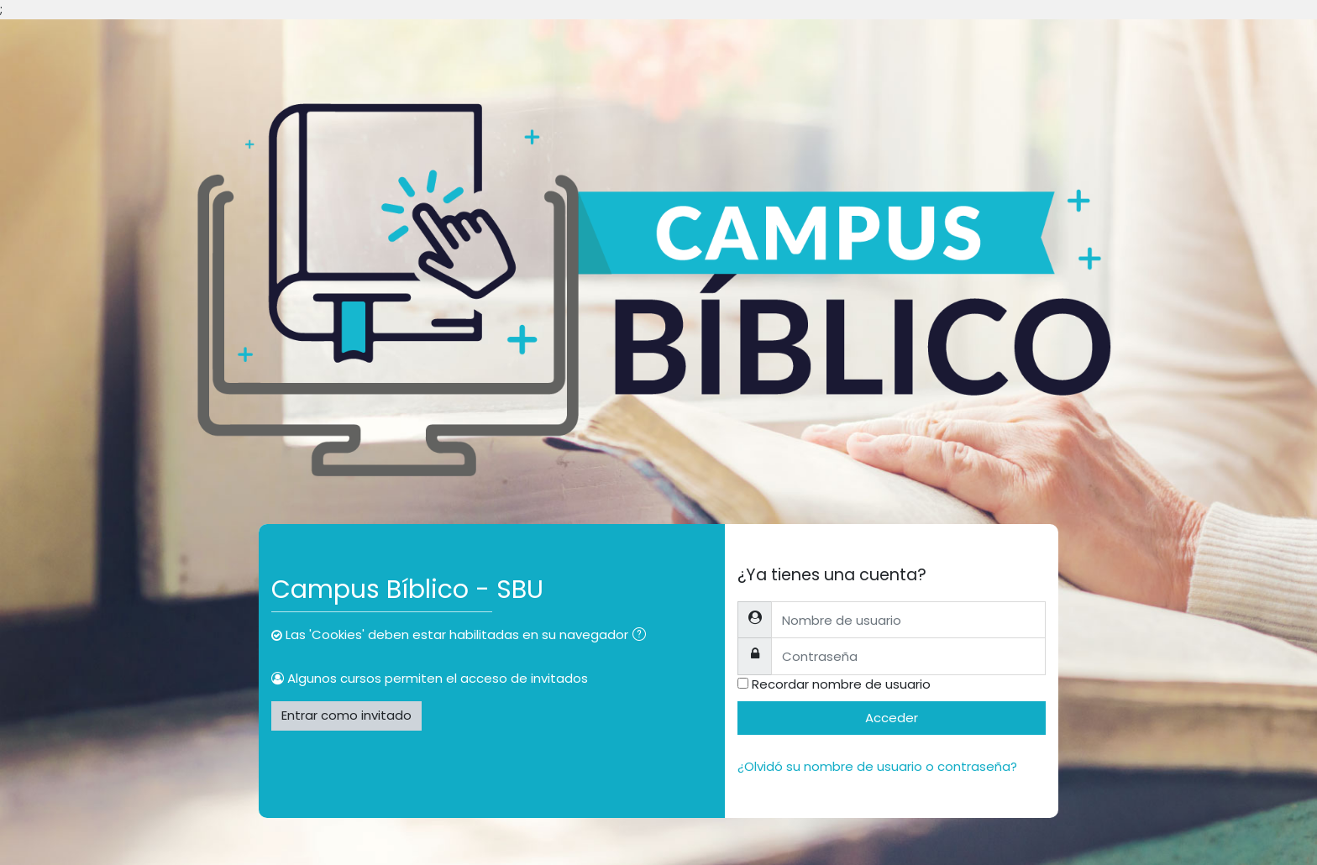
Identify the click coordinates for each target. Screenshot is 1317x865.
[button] (642, 636)
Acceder (891, 717)
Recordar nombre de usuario (841, 684)
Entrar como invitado (346, 715)
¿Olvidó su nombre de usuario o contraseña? (877, 766)
